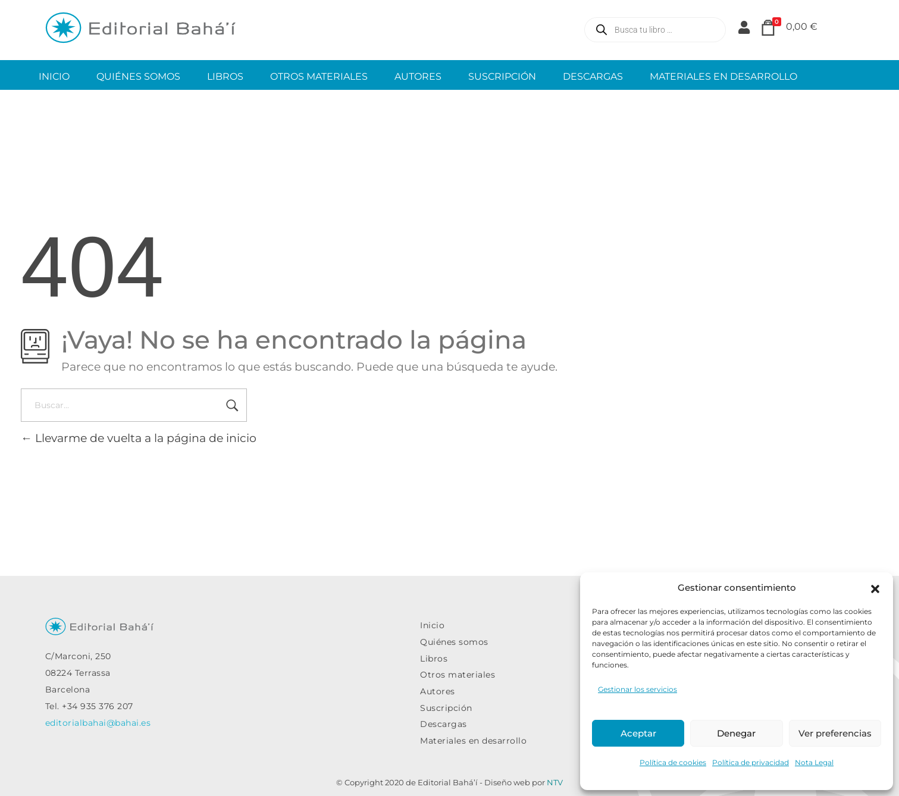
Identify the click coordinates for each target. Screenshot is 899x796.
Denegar (736, 733)
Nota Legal (814, 762)
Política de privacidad (750, 762)
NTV (555, 782)
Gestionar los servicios (637, 689)
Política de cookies (673, 762)
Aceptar (638, 733)
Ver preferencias (835, 733)
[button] (875, 588)
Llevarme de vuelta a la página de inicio (138, 438)
